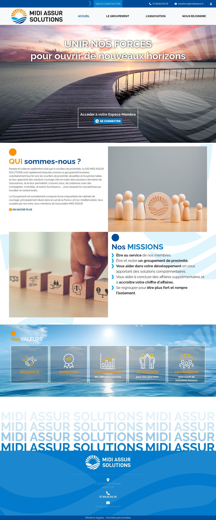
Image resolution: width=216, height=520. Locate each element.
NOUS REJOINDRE (194, 16)
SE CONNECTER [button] (108, 121)
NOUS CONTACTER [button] (108, 3)
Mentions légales (94, 517)
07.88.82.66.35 (108, 496)
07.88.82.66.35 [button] (158, 3)
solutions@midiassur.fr (108, 505)
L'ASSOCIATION (156, 16)
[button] (211, 3)
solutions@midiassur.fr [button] (189, 3)
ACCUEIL (84, 16)
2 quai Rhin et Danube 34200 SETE (108, 484)
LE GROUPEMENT (117, 16)
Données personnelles (118, 517)
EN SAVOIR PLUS (20, 209)
